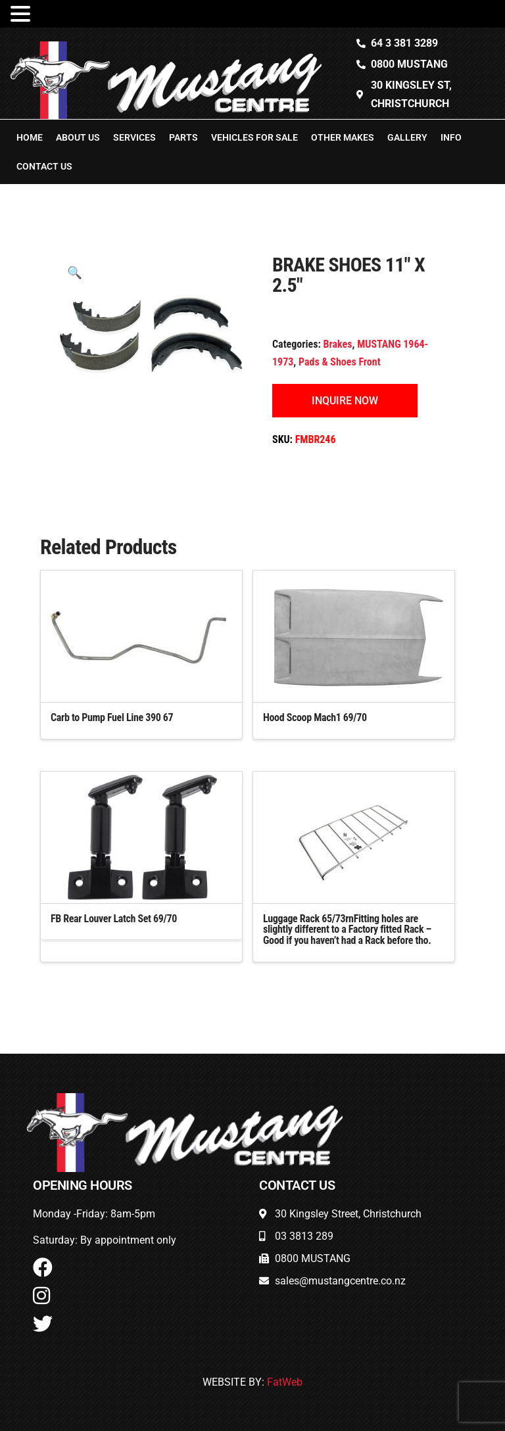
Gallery (407, 137)
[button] (75, 272)
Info (451, 137)
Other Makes (342, 137)
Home (29, 137)
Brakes (338, 344)
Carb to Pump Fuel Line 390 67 (112, 717)
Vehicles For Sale (254, 137)
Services (134, 137)
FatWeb (284, 1382)
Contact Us (44, 166)
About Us (78, 137)
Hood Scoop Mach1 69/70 (315, 717)
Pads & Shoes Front (340, 362)
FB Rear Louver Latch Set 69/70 (114, 918)
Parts (183, 137)
